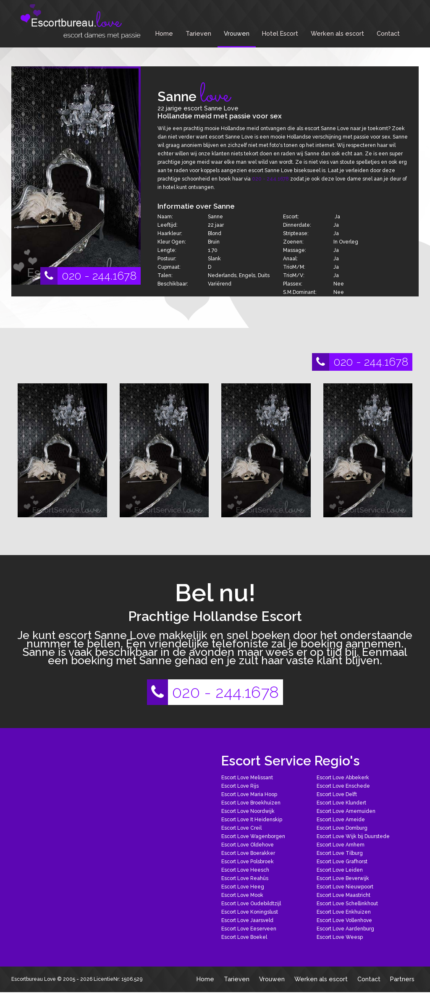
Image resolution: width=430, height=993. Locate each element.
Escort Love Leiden (340, 870)
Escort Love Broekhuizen (251, 803)
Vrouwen (236, 33)
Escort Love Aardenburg (345, 929)
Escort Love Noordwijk (248, 811)
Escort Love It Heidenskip (251, 820)
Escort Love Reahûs (244, 878)
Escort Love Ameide (341, 820)
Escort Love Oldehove (247, 845)
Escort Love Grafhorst (342, 862)
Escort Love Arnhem (340, 845)
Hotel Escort (280, 33)
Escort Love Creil (241, 828)
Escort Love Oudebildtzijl (251, 904)
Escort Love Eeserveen (248, 929)
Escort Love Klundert (341, 803)
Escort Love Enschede (343, 786)
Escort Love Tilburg (340, 853)
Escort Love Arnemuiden (346, 811)
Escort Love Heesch (245, 870)
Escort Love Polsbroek (247, 862)
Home (164, 33)
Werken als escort (337, 33)
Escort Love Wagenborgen (253, 836)
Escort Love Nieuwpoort (345, 887)
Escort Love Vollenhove (344, 920)
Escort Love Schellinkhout (347, 904)
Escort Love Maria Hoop (249, 794)
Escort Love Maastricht (343, 895)
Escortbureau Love (33, 979)
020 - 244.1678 (88, 276)
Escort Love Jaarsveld (247, 920)
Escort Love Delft (337, 794)
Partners (402, 979)
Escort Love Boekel (244, 937)
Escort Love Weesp (340, 937)
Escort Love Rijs (240, 786)
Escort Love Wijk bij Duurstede (353, 836)
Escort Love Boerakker (248, 853)
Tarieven (198, 33)
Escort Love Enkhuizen (344, 912)
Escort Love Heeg (242, 887)
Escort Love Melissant (247, 778)
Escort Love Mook (242, 895)
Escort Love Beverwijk (343, 878)
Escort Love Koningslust (249, 912)
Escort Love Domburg (342, 828)
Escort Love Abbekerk (343, 778)
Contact (388, 33)
